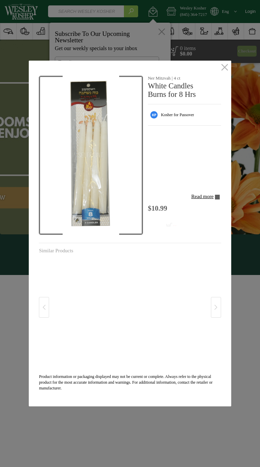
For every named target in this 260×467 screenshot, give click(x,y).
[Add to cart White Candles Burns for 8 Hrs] (164, 223)
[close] (224, 68)
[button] (91, 155)
